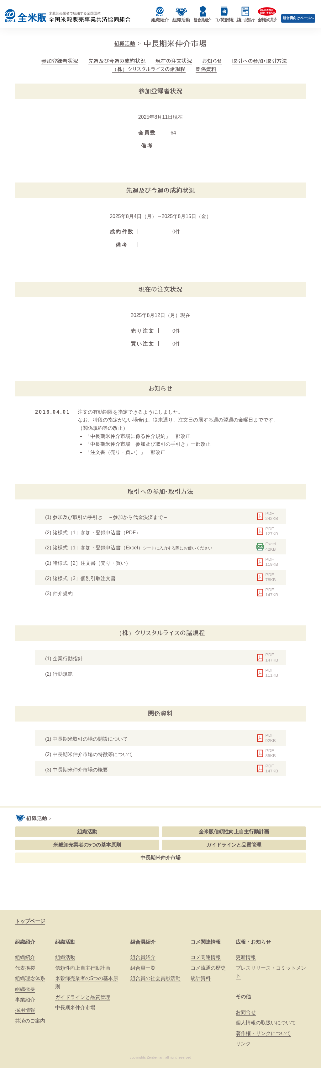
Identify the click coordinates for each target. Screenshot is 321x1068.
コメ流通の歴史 (208, 968)
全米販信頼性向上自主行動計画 (234, 831)
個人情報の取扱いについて (266, 1022)
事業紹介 (25, 999)
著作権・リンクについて (263, 1033)
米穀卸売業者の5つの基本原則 (87, 844)
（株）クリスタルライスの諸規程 (149, 69)
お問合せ (246, 1012)
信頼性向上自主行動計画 (82, 968)
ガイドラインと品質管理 (233, 844)
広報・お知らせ (253, 942)
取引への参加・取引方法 (259, 60)
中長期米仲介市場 (160, 857)
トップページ (30, 921)
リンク (243, 1043)
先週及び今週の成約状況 (117, 60)
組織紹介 (25, 942)
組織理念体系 (30, 978)
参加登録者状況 (59, 60)
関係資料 (206, 69)
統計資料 (201, 978)
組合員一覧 (142, 968)
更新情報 (246, 957)
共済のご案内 (30, 1020)
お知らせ (212, 60)
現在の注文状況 (173, 60)
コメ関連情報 (206, 942)
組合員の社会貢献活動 (155, 978)
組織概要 (25, 989)
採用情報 (25, 1010)
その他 (243, 996)
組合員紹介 (142, 942)
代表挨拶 (25, 968)
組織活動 (124, 43)
